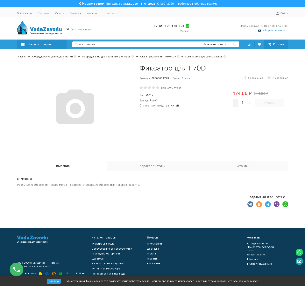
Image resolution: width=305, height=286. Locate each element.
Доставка (43, 13)
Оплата (59, 13)
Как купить (93, 13)
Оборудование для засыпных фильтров (106, 56)
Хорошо (54, 281)
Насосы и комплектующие (108, 263)
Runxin (186, 78)
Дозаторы (98, 258)
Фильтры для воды (103, 243)
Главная (21, 56)
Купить (269, 103)
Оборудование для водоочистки (52, 56)
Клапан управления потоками (158, 56)
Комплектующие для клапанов (204, 56)
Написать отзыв (171, 87)
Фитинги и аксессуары (106, 268)
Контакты (111, 13)
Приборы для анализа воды (108, 273)
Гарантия (75, 13)
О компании (154, 243)
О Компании (24, 13)
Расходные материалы (106, 253)
